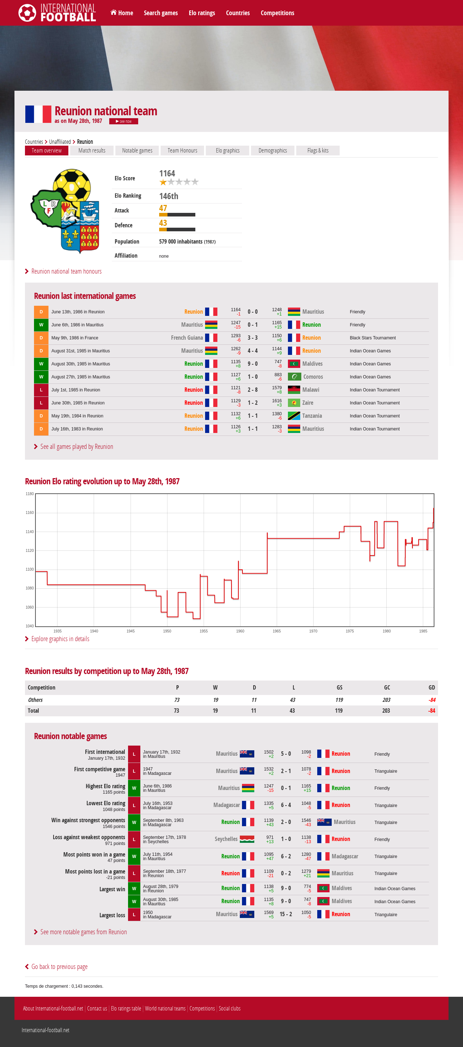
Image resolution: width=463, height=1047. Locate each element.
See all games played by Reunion (77, 446)
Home (125, 13)
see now (124, 121)
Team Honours (182, 150)
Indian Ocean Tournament (375, 389)
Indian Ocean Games (370, 350)
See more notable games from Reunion (84, 932)
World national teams (165, 1008)
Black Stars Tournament (373, 337)
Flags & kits (317, 150)
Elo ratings (202, 13)
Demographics (273, 150)
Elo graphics (227, 150)
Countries (238, 13)
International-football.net (45, 1030)
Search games (161, 13)
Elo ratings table (126, 1008)
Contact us (97, 1008)
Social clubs (230, 1008)
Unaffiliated (60, 141)
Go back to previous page (59, 966)
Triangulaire (385, 771)
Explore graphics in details (60, 639)
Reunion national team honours (66, 271)
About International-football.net (53, 1008)
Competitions (277, 13)
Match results (91, 150)
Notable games (137, 150)
